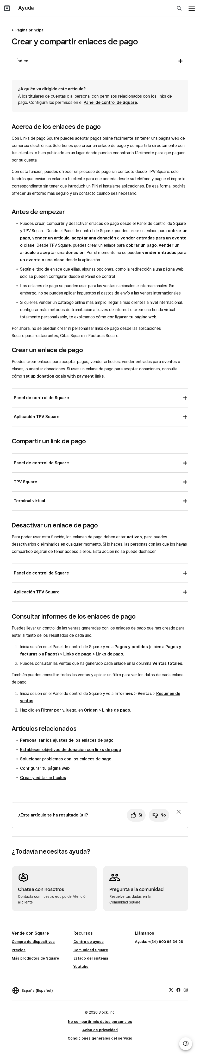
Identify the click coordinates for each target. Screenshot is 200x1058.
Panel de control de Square (110, 102)
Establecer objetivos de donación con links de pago (70, 749)
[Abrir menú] (191, 8)
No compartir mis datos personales (100, 1022)
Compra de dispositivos (33, 942)
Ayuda (26, 8)
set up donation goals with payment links (63, 376)
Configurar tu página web (45, 768)
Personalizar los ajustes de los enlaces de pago (67, 740)
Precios (19, 950)
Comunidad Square (90, 950)
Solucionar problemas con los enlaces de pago (65, 758)
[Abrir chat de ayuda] (185, 1043)
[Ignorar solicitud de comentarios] (179, 812)
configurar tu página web (131, 316)
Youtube (81, 967)
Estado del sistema (90, 958)
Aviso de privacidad (100, 1030)
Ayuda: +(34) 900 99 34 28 (159, 942)
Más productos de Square (35, 958)
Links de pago (109, 654)
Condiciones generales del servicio (100, 1038)
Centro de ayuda (88, 942)
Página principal (30, 30)
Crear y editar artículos (43, 777)
